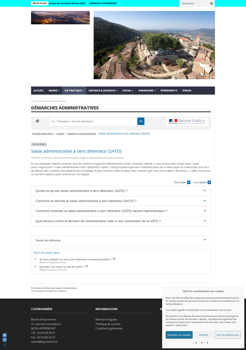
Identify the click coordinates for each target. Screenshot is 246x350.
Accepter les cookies (179, 334)
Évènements (169, 90)
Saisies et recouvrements (82, 133)
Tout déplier (202, 182)
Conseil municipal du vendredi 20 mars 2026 (63, 3)
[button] (121, 191)
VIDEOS (186, 90)
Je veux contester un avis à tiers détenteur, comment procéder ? (77, 259)
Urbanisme (146, 90)
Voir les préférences (227, 334)
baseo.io (62, 291)
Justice (60, 133)
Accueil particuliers (43, 133)
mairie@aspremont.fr (44, 342)
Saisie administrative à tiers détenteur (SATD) (124, 133)
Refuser (203, 334)
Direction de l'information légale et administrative (55, 288)
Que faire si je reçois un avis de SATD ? (63, 266)
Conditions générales (108, 328)
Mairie (53, 90)
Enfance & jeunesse (102, 90)
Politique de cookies (108, 324)
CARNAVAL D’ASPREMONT (106, 3)
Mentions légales (106, 319)
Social (126, 90)
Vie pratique (73, 90)
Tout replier (182, 182)
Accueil (39, 90)
